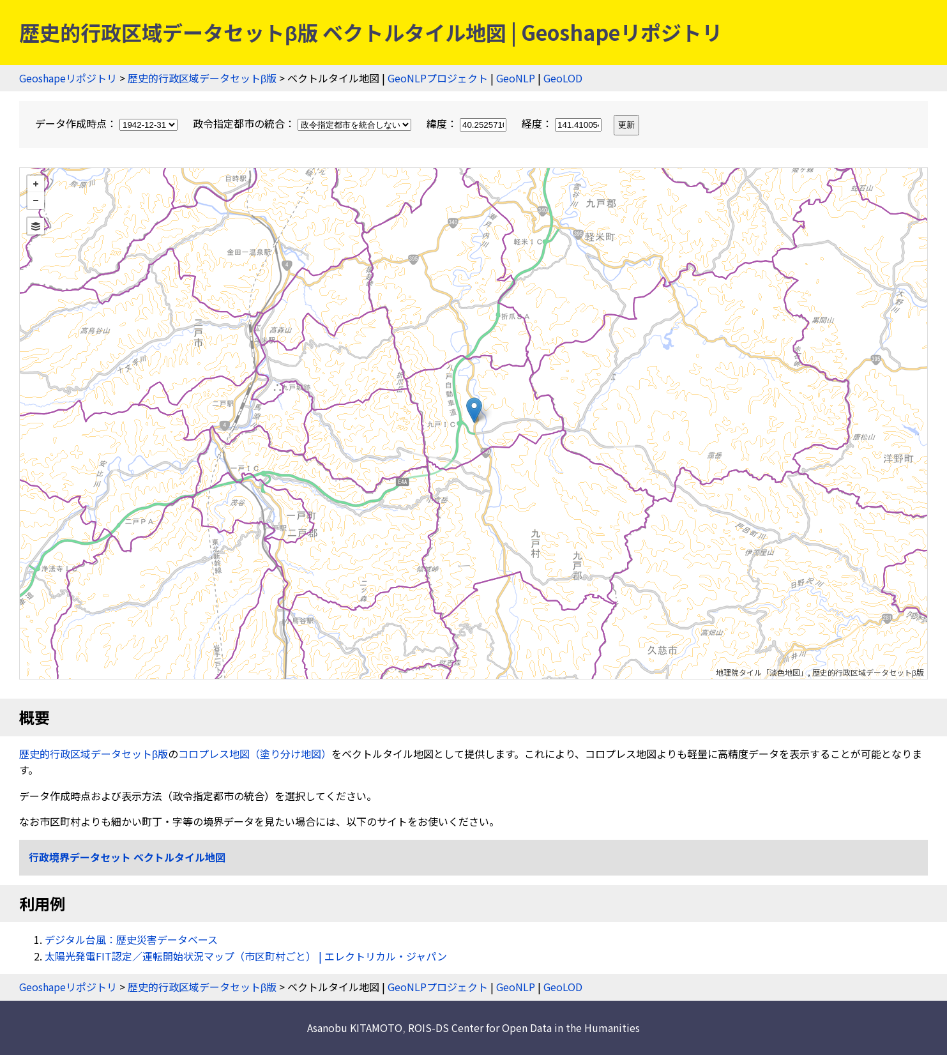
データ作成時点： (107, 123)
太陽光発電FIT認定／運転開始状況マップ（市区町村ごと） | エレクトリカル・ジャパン (246, 956)
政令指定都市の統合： (303, 123)
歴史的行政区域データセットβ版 (202, 78)
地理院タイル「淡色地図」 (762, 672)
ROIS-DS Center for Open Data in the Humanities (524, 1027)
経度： (563, 123)
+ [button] (35, 184)
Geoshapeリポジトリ (68, 78)
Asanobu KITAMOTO (354, 1027)
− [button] (35, 200)
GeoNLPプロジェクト (438, 78)
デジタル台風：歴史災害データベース (131, 939)
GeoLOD (562, 78)
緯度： (468, 123)
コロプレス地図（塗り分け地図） (254, 753)
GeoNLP (515, 78)
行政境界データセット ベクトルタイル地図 (127, 857)
